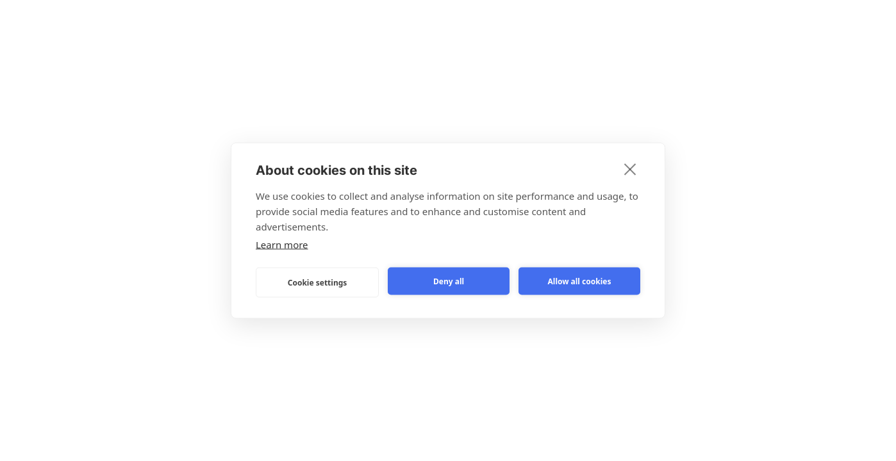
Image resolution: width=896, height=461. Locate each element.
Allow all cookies (579, 280)
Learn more (282, 244)
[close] (630, 169)
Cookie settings (317, 282)
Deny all (448, 280)
